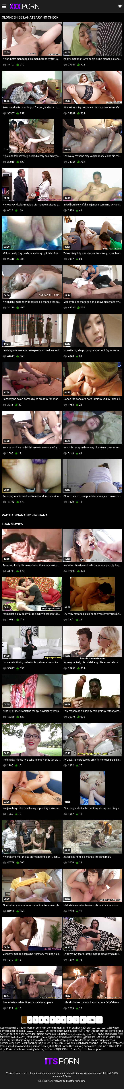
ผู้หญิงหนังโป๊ (59, 1043)
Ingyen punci (68, 1030)
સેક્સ (94, 1033)
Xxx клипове (59, 1033)
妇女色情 (95, 1037)
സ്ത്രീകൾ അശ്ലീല (58, 1037)
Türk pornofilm (52, 1030)
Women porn (34, 1027)
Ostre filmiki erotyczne (111, 1043)
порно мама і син (111, 1037)
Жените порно (99, 1040)
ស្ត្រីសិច (86, 1037)
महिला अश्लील (34, 1037)
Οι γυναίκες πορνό (80, 1046)
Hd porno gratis (114, 1030)
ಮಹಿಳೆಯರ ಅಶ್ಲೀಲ (108, 1033)
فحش (44, 1037)
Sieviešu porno (48, 1040)
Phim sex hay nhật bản (78, 1027)
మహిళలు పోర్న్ (19, 1037)
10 (76, 1020)
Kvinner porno (90, 1043)
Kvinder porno (82, 1040)
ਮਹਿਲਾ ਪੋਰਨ (76, 1037)
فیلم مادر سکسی (35, 1030)
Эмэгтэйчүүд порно (28, 1040)
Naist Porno (62, 1046)
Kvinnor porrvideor (26, 1033)
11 (83, 1020)
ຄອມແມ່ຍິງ (28, 1049)
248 (91, 1020)
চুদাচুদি (79, 1030)
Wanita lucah (74, 1043)
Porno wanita (14, 1049)
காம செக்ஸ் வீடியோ (79, 1033)
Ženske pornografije (32, 1043)
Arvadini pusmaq (31, 1046)
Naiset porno (44, 1033)
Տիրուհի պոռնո (94, 1030)
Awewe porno (95, 1049)
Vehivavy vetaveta (45, 1049)
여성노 (48, 1043)
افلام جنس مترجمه (102, 1027)
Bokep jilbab (48, 1046)
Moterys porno (65, 1040)
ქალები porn (8, 1033)
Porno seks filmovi (10, 1046)
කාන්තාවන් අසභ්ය (77, 1049)
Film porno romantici (53, 1027)
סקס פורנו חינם (99, 1046)
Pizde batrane (8, 1040)
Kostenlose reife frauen (13, 1027)
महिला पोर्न (61, 1049)
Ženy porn (15, 1043)
